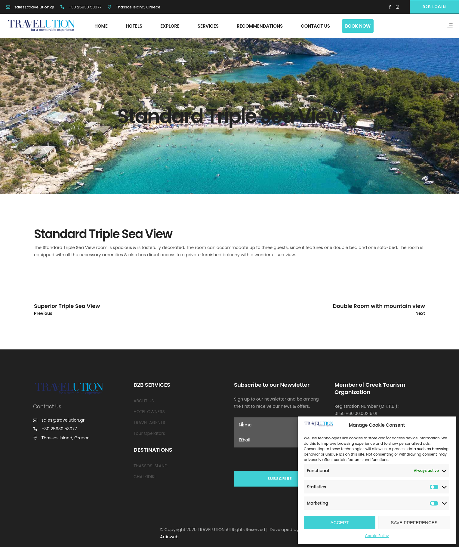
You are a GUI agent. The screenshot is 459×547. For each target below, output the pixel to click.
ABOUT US (144, 401)
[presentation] (279, 459)
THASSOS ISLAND (151, 466)
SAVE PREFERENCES (414, 522)
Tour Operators (149, 433)
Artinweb (169, 537)
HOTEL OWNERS (149, 412)
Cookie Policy (377, 535)
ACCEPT (340, 522)
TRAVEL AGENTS (149, 422)
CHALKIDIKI (145, 477)
